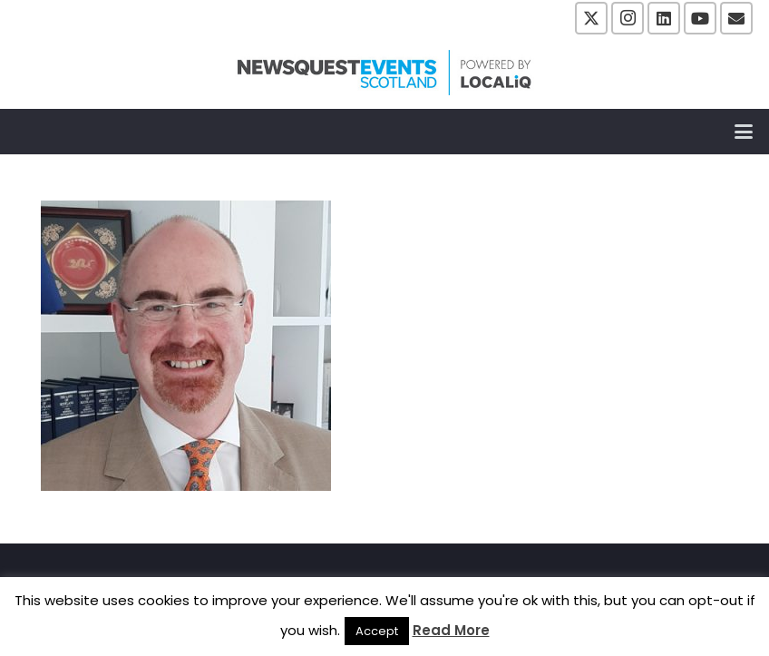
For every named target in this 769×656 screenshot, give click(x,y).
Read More (451, 630)
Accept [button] (376, 631)
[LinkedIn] (663, 18)
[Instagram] (627, 18)
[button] (744, 131)
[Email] (736, 18)
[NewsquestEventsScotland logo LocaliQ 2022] (384, 72)
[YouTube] (700, 18)
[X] (591, 18)
